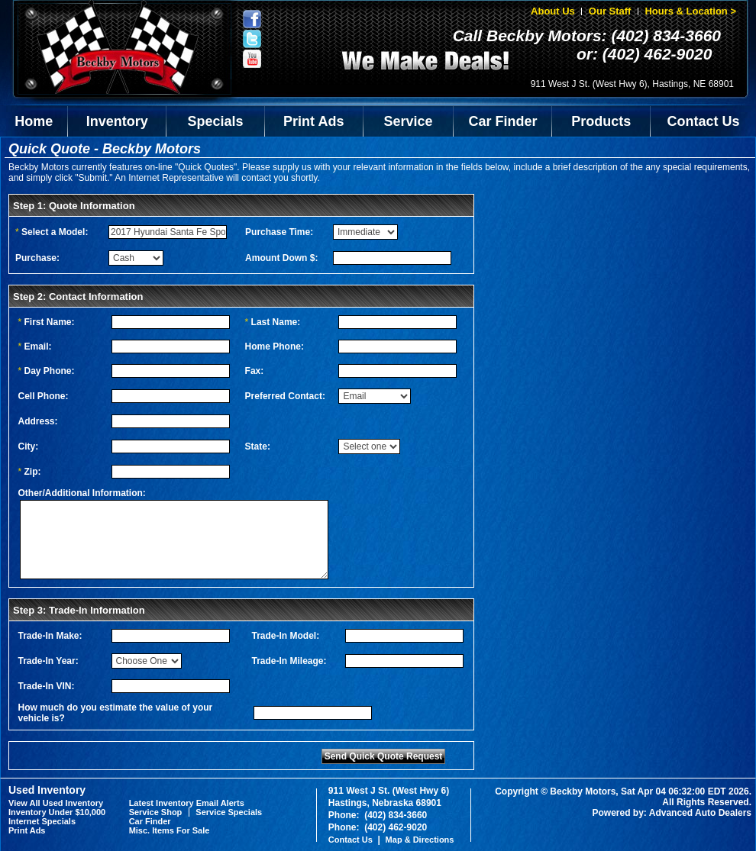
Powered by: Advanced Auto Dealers (672, 812)
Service (408, 121)
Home (34, 121)
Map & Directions (420, 839)
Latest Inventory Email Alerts (186, 802)
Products (601, 121)
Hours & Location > (690, 11)
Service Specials (228, 812)
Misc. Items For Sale (169, 830)
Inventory (117, 121)
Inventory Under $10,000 (56, 812)
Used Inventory (47, 790)
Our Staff (610, 11)
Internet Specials (42, 821)
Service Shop (156, 812)
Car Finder (502, 121)
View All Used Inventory (55, 802)
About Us (553, 11)
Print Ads (313, 121)
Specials (216, 121)
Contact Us (703, 121)
